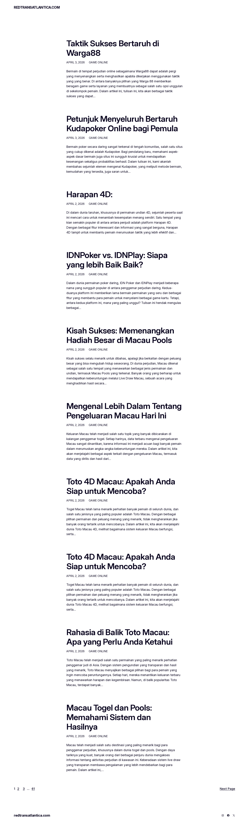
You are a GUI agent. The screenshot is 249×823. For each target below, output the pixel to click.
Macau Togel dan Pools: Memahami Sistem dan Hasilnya (109, 717)
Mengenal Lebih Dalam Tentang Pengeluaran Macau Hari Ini (124, 410)
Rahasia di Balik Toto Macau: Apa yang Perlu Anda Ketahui (119, 636)
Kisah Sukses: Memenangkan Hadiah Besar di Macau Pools (120, 335)
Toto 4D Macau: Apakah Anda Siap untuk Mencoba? (120, 486)
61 (33, 789)
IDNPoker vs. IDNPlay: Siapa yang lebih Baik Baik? (117, 259)
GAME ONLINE (98, 62)
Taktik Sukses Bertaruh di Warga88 (112, 48)
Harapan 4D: (89, 194)
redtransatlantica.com (37, 7)
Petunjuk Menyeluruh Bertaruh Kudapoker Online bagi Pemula (122, 123)
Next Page (227, 789)
